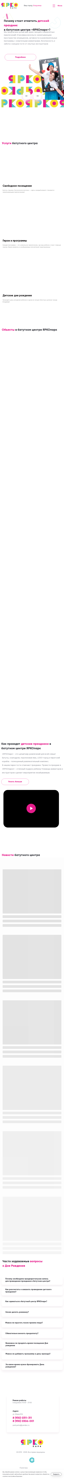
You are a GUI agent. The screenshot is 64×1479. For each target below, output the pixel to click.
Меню (60, 5)
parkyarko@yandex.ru (21, 1425)
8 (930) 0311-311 (22, 1418)
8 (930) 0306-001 (23, 1421)
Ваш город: (32, 5)
